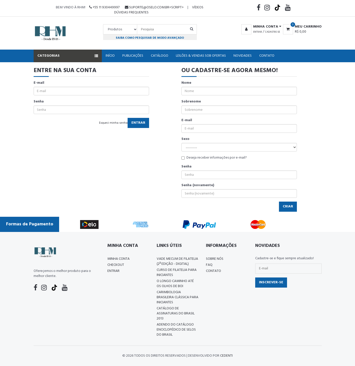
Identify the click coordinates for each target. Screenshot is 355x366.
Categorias (67, 56)
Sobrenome (191, 101)
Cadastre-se (272, 32)
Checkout (115, 265)
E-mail (39, 82)
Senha (39, 101)
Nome (186, 82)
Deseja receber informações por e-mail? (214, 157)
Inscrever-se (271, 282)
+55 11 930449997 (104, 7)
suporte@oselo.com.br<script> (154, 7)
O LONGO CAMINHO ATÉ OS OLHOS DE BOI (175, 283)
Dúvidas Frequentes (131, 12)
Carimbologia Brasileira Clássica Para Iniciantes (177, 297)
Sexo (185, 139)
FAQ (209, 265)
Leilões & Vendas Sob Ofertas (201, 56)
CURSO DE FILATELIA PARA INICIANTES (177, 272)
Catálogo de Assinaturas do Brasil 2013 (176, 313)
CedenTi (226, 356)
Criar (288, 206)
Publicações (132, 56)
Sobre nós (214, 259)
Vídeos (197, 7)
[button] (260, 26)
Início (110, 56)
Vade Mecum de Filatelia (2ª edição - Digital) (177, 261)
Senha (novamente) (197, 185)
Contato (266, 56)
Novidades (242, 56)
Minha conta (118, 259)
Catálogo (159, 56)
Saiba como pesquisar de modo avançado (150, 37)
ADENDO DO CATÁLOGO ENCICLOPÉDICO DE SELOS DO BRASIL (176, 330)
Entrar (257, 32)
